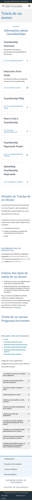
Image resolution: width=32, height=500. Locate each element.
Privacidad (4, 495)
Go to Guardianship (13, 61)
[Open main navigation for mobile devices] (29, 6)
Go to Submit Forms (13, 182)
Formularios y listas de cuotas (13, 342)
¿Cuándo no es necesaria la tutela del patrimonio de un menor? (14, 430)
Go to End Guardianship (10, 131)
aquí (19, 307)
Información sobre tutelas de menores (15, 344)
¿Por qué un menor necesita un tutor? (13, 388)
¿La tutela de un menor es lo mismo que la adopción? (14, 374)
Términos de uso (20, 495)
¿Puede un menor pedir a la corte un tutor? (13, 400)
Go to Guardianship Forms (13, 155)
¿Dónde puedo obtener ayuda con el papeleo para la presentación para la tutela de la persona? (14, 445)
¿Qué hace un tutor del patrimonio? (10, 414)
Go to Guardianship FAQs (13, 107)
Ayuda (6, 339)
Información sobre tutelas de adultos (15, 347)
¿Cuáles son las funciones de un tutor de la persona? (13, 381)
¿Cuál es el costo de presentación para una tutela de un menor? (13, 437)
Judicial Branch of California (16, 1)
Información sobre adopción (12, 354)
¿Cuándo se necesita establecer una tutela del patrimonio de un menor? (13, 422)
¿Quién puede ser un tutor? (12, 394)
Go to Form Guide (12, 88)
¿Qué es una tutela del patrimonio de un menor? (14, 407)
